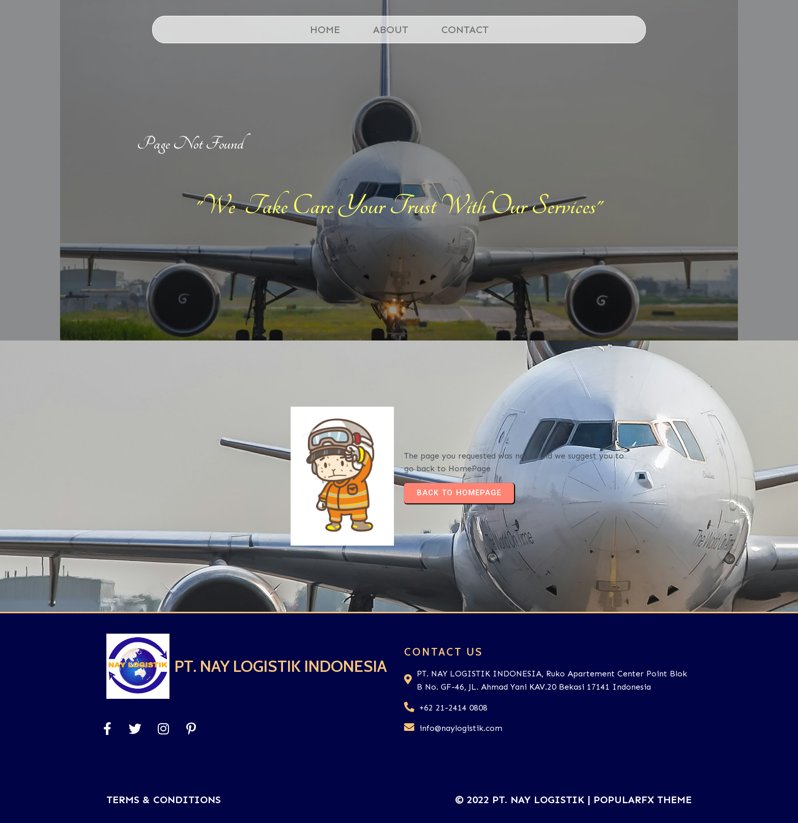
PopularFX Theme (642, 799)
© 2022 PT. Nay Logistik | (524, 799)
